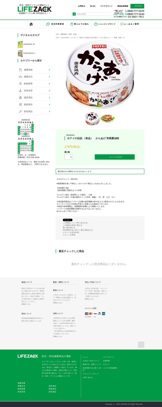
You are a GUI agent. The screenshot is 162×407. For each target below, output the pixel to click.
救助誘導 (28, 83)
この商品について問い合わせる (75, 223)
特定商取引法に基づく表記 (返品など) (78, 230)
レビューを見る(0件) (71, 232)
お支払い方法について (91, 361)
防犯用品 (28, 111)
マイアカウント (106, 6)
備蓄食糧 (64, 34)
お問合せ (81, 6)
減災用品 (28, 97)
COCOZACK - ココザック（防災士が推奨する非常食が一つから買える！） (86, 37)
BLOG (92, 6)
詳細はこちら (26, 304)
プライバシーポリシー (91, 374)
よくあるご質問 (131, 24)
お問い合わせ (88, 377)
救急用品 (28, 104)
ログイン (106, 364)
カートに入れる (115, 157)
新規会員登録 (122, 6)
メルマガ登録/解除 (110, 368)
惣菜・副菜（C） (120, 37)
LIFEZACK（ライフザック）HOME (31, 24)
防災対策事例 (57, 24)
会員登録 (106, 361)
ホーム (85, 357)
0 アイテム (137, 6)
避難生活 (28, 76)
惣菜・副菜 (72, 34)
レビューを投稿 (69, 235)
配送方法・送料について (92, 364)
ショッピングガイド (107, 24)
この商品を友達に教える (72, 225)
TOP (57, 34)
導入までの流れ (81, 24)
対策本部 (28, 90)
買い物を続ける (69, 228)
